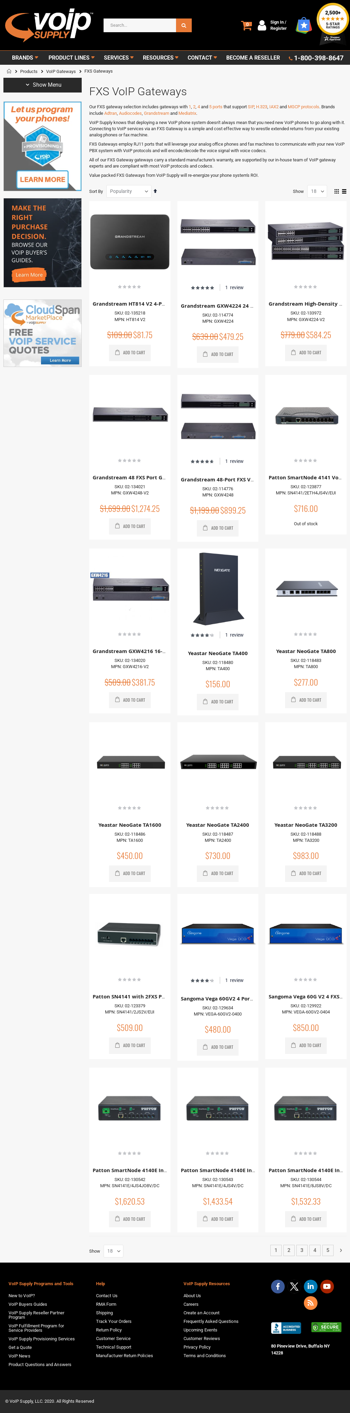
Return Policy (109, 1329)
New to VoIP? (22, 1295)
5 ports (216, 106)
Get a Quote (20, 1347)
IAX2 (274, 106)
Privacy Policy (197, 1347)
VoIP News (19, 1356)
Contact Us (107, 1295)
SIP (251, 106)
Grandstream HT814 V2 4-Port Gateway (143, 303)
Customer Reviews (202, 1338)
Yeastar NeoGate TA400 (218, 653)
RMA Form (106, 1304)
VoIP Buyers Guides (28, 1304)
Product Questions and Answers (40, 1364)
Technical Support (113, 1347)
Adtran (110, 113)
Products (29, 71)
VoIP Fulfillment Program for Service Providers (36, 1328)
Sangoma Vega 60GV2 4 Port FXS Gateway (234, 998)
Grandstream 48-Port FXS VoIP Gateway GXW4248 (245, 479)
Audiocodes (130, 113)
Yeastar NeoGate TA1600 (129, 824)
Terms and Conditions (205, 1355)
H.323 (261, 106)
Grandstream (156, 113)
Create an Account (201, 1312)
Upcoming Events (200, 1329)
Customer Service (113, 1338)
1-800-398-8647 (319, 58)
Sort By (96, 191)
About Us (192, 1295)
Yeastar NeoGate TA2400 (217, 824)
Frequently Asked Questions (211, 1321)
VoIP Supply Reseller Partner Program (36, 1315)
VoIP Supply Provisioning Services (42, 1338)
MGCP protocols (303, 106)
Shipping (104, 1312)
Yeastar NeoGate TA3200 (305, 824)
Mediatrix (187, 113)
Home (9, 71)
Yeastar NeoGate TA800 (306, 651)
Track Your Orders (114, 1321)
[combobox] (148, 25)
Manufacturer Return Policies (124, 1355)
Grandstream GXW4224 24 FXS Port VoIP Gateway (244, 305)
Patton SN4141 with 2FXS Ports (132, 996)
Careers (191, 1304)
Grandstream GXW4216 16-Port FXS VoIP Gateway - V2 (162, 651)
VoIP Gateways (61, 71)
